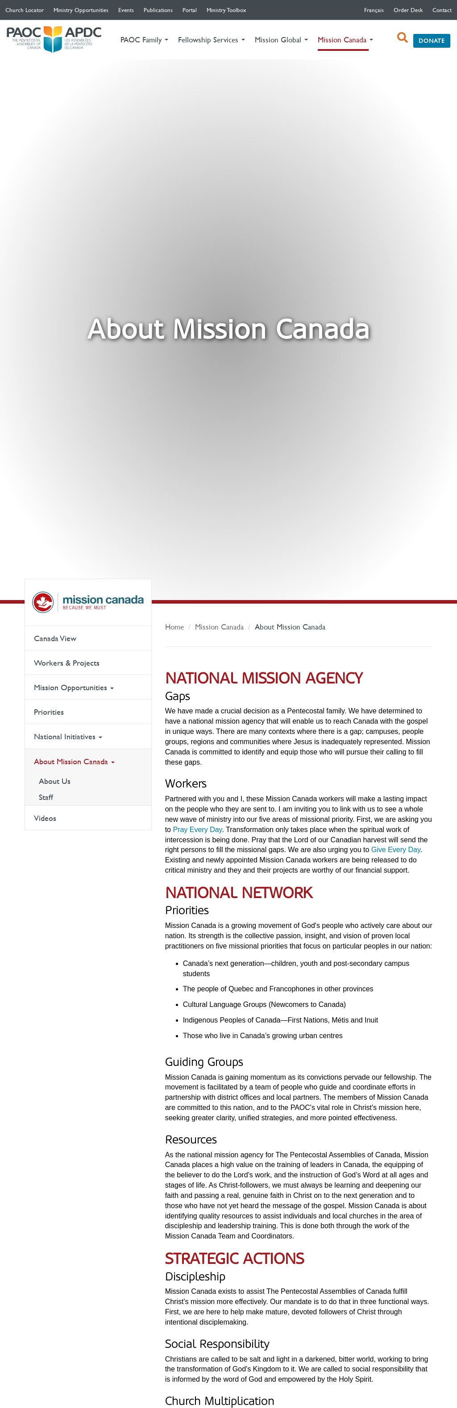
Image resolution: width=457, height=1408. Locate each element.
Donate (432, 40)
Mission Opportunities (74, 687)
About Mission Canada (74, 761)
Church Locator (24, 9)
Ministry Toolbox (226, 9)
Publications (158, 9)
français (374, 9)
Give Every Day (395, 849)
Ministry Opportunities (81, 9)
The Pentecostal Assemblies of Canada (54, 40)
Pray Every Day (197, 829)
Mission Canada (88, 602)
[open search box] (402, 37)
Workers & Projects (67, 662)
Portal (190, 9)
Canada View (55, 638)
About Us (55, 781)
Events (126, 9)
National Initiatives (68, 736)
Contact (442, 9)
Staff (46, 797)
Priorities (49, 711)
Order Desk (408, 9)
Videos (45, 818)
